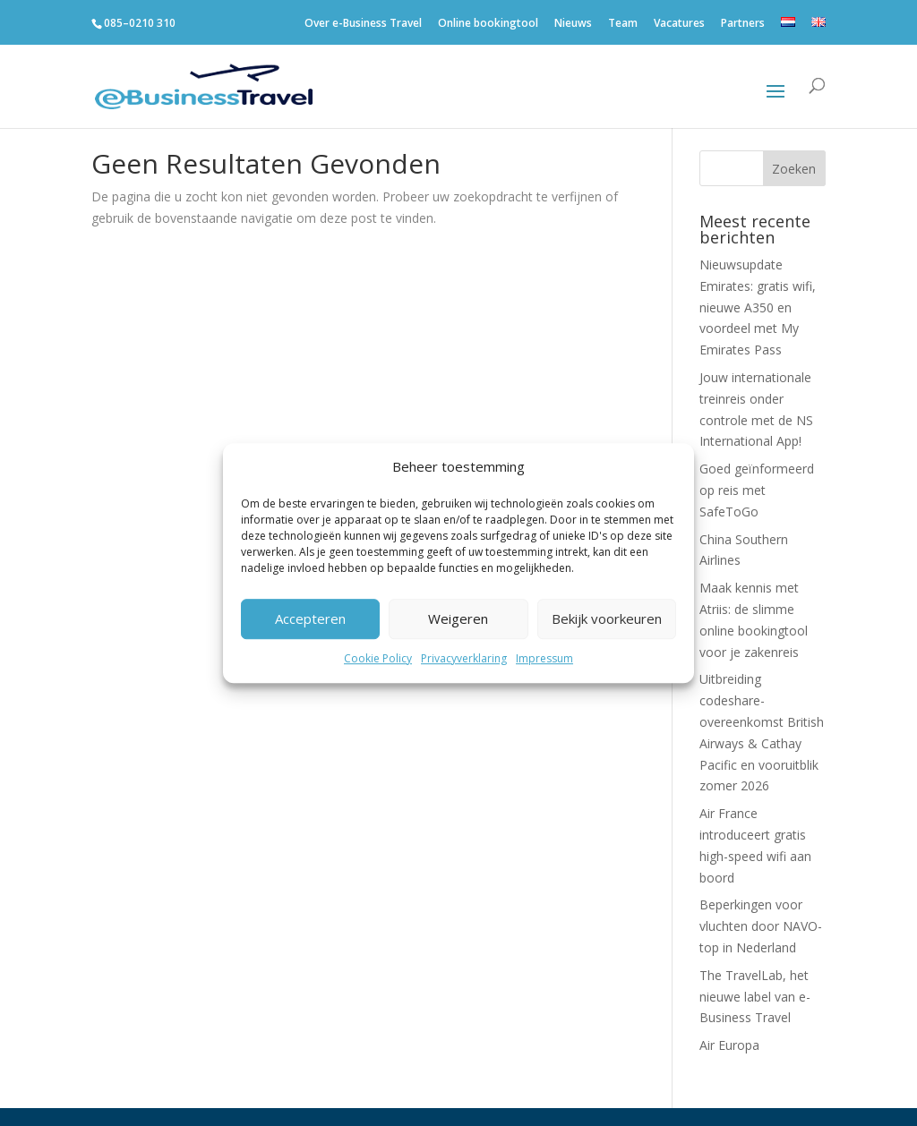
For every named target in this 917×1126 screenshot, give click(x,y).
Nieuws (573, 26)
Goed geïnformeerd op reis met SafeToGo (756, 490)
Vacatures (679, 26)
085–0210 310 (140, 22)
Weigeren (458, 619)
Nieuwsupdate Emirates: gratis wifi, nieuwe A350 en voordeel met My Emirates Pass (757, 307)
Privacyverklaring (464, 658)
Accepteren (310, 619)
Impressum (544, 658)
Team (623, 26)
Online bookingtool (488, 26)
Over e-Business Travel (363, 26)
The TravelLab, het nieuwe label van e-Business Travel (754, 997)
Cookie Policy (378, 658)
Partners (743, 26)
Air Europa (729, 1044)
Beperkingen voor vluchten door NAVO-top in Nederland (760, 926)
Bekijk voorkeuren (607, 619)
